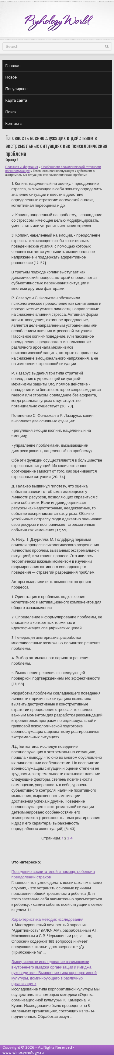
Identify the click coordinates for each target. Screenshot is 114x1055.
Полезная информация (21, 167)
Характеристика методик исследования (48, 919)
